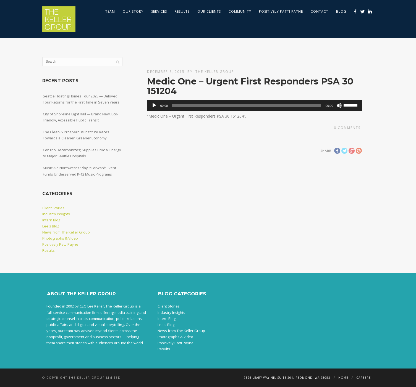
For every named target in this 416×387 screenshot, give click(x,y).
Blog (341, 11)
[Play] (154, 105)
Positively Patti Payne (281, 11)
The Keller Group (214, 71)
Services (159, 11)
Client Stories (53, 207)
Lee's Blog (50, 226)
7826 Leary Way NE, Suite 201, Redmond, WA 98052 (287, 378)
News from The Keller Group (66, 232)
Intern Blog (51, 220)
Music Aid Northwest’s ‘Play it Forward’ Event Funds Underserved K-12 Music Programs (79, 170)
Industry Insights (56, 213)
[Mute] (339, 105)
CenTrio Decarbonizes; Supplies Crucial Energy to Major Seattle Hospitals (82, 152)
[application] (254, 105)
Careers (363, 378)
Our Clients (209, 11)
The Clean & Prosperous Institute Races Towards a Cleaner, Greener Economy (76, 135)
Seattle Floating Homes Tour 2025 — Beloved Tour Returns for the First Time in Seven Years (81, 99)
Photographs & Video (60, 238)
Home (343, 378)
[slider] (246, 105)
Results (182, 11)
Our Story (133, 11)
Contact (319, 11)
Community (240, 11)
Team (110, 11)
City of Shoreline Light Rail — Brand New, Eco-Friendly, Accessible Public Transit (80, 117)
